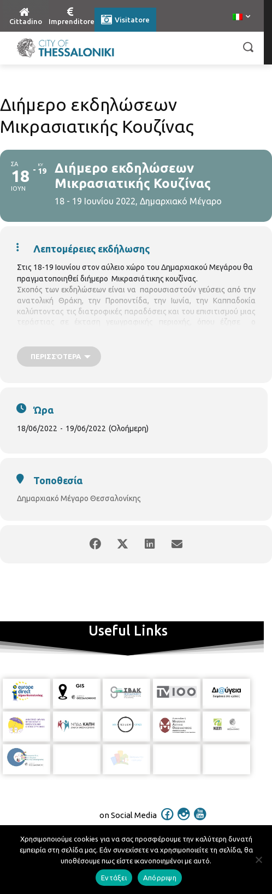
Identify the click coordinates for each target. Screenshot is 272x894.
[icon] (167, 821)
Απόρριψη (159, 877)
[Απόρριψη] (258, 859)
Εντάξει (114, 877)
